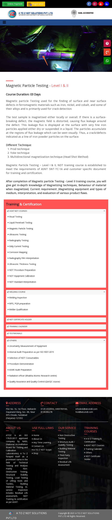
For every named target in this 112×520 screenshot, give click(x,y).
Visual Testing (15, 216)
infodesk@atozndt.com (86, 409)
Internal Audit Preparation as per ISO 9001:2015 (31, 352)
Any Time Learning (42, 442)
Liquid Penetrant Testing (20, 222)
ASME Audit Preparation (20, 369)
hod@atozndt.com (84, 412)
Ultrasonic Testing (17, 234)
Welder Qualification (18, 309)
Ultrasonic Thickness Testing (22, 264)
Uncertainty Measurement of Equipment (28, 346)
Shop (35, 453)
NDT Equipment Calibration (22, 276)
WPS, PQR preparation (19, 303)
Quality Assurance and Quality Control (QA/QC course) (34, 381)
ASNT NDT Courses (17, 211)
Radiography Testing (18, 240)
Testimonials (14, 333)
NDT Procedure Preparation (22, 270)
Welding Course (16, 292)
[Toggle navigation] (4, 22)
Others (12, 340)
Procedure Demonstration (21, 363)
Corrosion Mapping (18, 252)
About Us (37, 438)
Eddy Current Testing (19, 246)
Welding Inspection (18, 297)
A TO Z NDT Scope (42, 449)
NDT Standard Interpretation (22, 281)
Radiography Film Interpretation (24, 258)
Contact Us (38, 446)
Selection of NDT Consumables (24, 357)
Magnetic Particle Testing (21, 228)
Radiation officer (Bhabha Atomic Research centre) (33, 375)
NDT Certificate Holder (19, 319)
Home (36, 435)
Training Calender (17, 326)
